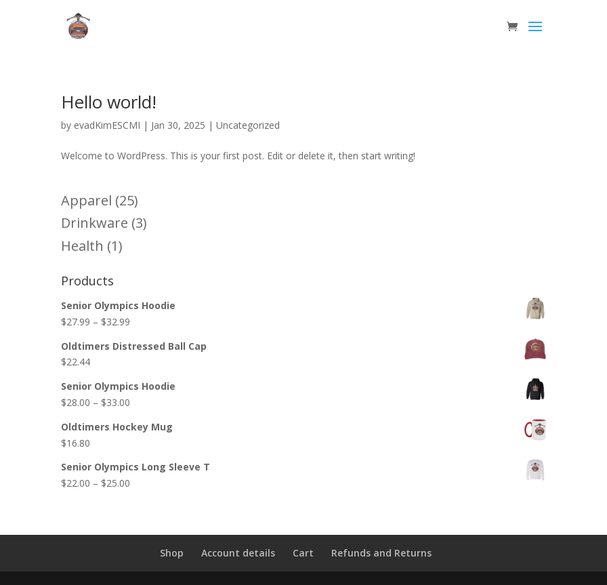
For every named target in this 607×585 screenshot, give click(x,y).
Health (82, 246)
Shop (172, 552)
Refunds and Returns (381, 552)
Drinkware (94, 223)
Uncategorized (248, 125)
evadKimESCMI (107, 125)
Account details (238, 552)
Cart (303, 552)
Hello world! (108, 101)
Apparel (86, 200)
